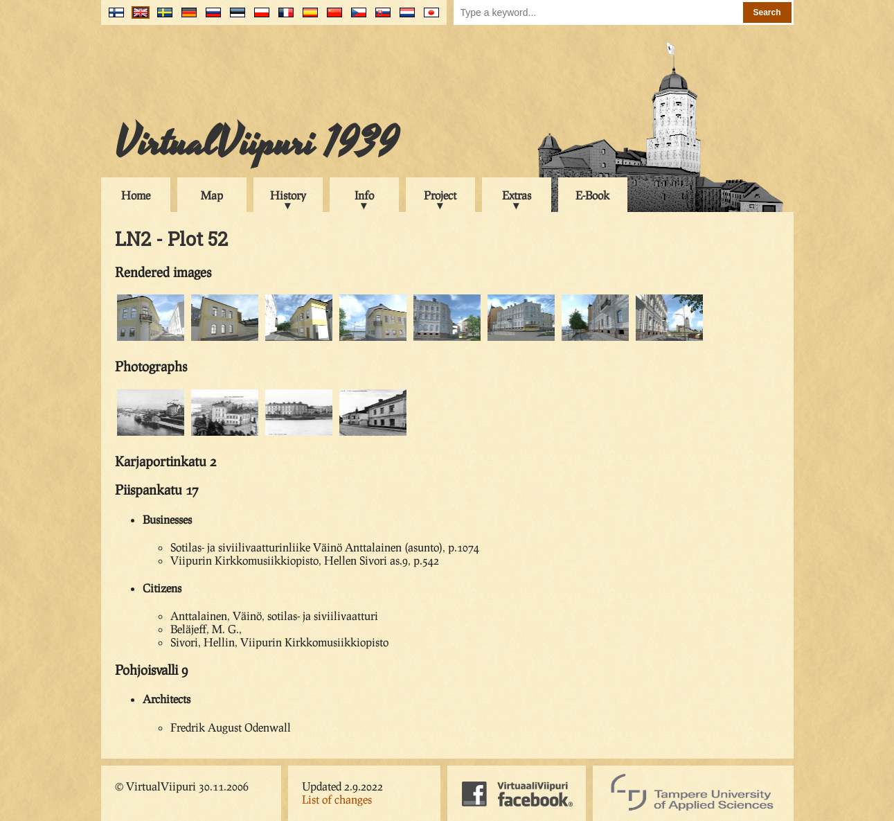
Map (212, 195)
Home (135, 195)
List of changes (337, 799)
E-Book (592, 195)
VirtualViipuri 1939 (256, 143)
